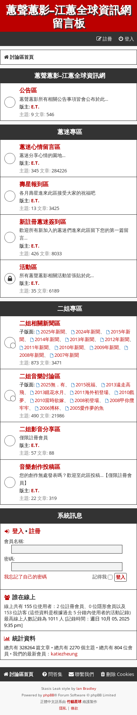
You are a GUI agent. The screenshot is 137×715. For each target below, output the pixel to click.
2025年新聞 (50, 331)
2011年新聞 (34, 347)
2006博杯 (47, 408)
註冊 (35, 531)
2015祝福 (83, 384)
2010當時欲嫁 (47, 400)
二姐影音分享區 (39, 429)
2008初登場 (84, 400)
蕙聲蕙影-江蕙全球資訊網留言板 (68, 17)
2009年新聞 (104, 347)
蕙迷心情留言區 (39, 147)
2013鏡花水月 (47, 392)
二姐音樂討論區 (39, 376)
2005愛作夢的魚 (84, 408)
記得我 (102, 576)
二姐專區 (69, 309)
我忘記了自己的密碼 (25, 576)
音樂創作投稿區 (39, 467)
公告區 (28, 90)
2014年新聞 (44, 339)
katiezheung (64, 654)
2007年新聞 (64, 355)
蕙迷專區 (69, 132)
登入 (18, 531)
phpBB (48, 694)
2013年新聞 (79, 339)
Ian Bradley (86, 688)
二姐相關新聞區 (39, 323)
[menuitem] (126, 39)
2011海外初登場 (89, 392)
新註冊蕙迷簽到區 (42, 222)
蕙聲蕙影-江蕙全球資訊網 (69, 76)
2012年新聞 (114, 339)
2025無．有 (50, 384)
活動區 (28, 267)
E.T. (35, 106)
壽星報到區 (34, 184)
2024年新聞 (85, 331)
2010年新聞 (69, 347)
